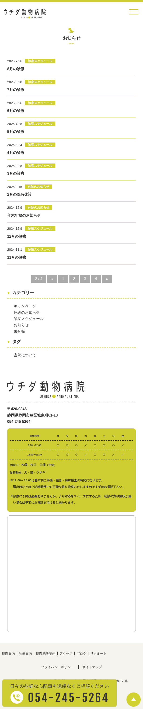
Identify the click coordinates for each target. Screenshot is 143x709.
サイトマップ (92, 667)
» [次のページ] (107, 279)
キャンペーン (25, 306)
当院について (25, 355)
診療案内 (25, 653)
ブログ (81, 653)
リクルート (98, 653)
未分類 (19, 332)
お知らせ (21, 325)
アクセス (66, 653)
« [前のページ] (52, 279)
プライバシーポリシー (57, 667)
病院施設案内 (46, 653)
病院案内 (8, 653)
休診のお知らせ (27, 312)
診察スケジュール (29, 319)
